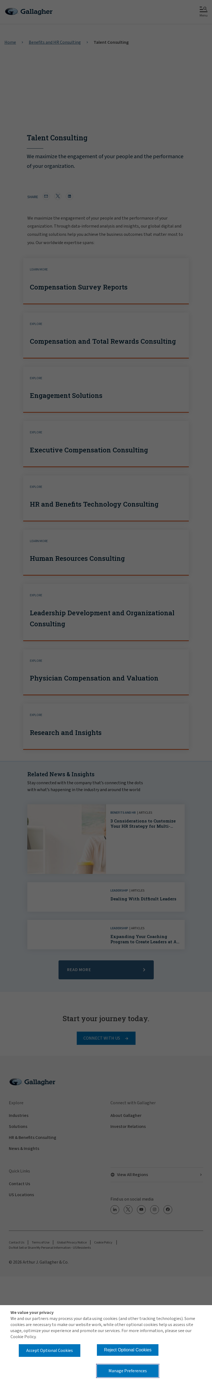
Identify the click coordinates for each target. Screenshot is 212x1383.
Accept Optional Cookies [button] (49, 1351)
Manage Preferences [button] (127, 1371)
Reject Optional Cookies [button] (128, 1350)
